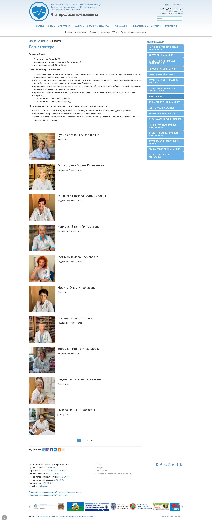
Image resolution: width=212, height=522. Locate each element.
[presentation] (30, 506)
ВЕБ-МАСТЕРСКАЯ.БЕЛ (172, 516)
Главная (39, 26)
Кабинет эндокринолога (162, 113)
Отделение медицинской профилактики (162, 61)
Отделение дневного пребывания (160, 155)
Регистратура (156, 96)
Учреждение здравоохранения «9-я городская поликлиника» (65, 516)
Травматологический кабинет (165, 149)
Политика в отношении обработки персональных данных (55, 492)
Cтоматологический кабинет (164, 102)
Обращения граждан (98, 26)
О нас (50, 26)
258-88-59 (50, 467)
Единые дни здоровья (75, 32)
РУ (174, 4)
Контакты (171, 26)
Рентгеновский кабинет (161, 108)
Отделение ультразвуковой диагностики (163, 134)
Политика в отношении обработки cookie (48, 495)
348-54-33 (62, 470)
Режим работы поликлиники (171, 13)
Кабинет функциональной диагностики (163, 126)
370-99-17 (65, 476)
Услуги (78, 26)
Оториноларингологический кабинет (164, 142)
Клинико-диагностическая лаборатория (163, 48)
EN (181, 4)
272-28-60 (54, 473)
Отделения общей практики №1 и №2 (163, 81)
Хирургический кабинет (161, 55)
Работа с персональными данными (114, 473)
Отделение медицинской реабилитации (162, 89)
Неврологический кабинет (163, 69)
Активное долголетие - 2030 (103, 32)
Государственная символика (134, 32)
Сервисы (156, 26)
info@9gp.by (177, 11)
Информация (139, 26)
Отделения (64, 26)
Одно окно (121, 26)
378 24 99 (59, 479)
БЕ (178, 4)
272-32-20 (51, 470)
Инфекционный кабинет (162, 74)
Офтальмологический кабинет (165, 119)
